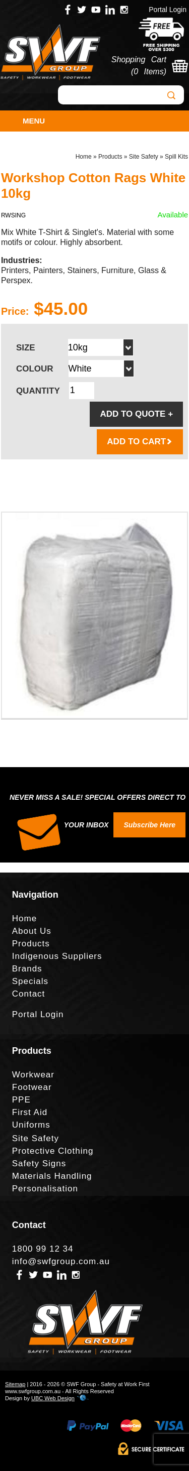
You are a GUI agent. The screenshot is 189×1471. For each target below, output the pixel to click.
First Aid (29, 1112)
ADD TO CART (140, 441)
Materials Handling (52, 1176)
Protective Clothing (53, 1151)
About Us (31, 931)
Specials (30, 981)
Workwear (33, 1074)
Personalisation (45, 1188)
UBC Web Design (53, 1398)
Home (84, 156)
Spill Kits (176, 156)
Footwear (32, 1087)
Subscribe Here (149, 825)
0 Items (148, 71)
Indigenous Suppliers (57, 956)
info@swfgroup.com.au (61, 1261)
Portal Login (167, 10)
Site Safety (143, 156)
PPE (21, 1100)
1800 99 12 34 (43, 1249)
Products (110, 156)
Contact (28, 994)
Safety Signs (39, 1163)
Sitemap (15, 1384)
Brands (27, 968)
